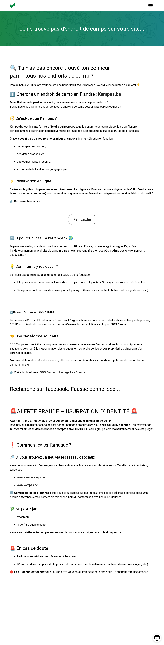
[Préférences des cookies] (157, 638)
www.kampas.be (27, 485)
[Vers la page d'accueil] (14, 5)
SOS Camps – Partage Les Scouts (62, 372)
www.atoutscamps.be (31, 477)
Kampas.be (109, 94)
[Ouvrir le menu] (150, 5)
